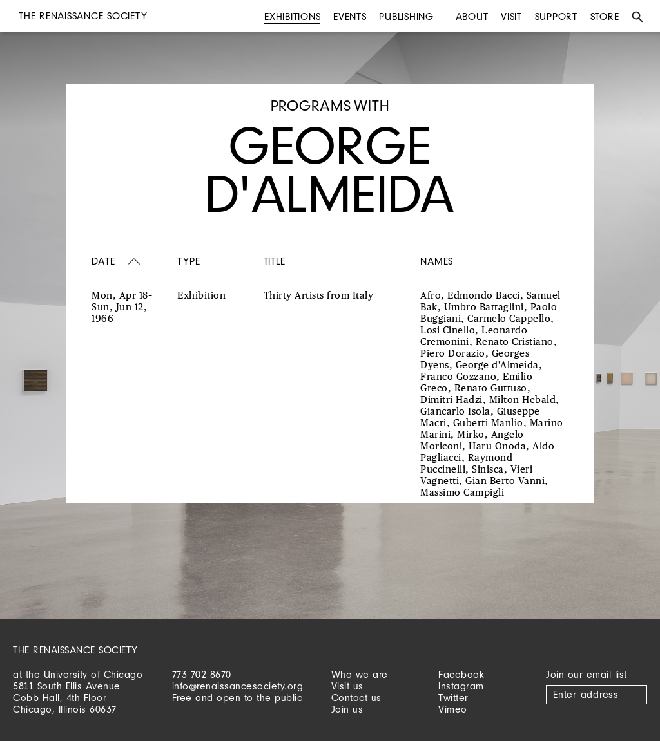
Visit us (347, 686)
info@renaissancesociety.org (238, 686)
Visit (511, 16)
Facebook (461, 674)
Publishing (406, 16)
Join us (347, 709)
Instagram (461, 686)
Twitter (453, 697)
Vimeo (452, 709)
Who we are (359, 674)
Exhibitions (292, 16)
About (472, 16)
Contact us (356, 697)
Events (350, 16)
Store (604, 16)
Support (556, 16)
